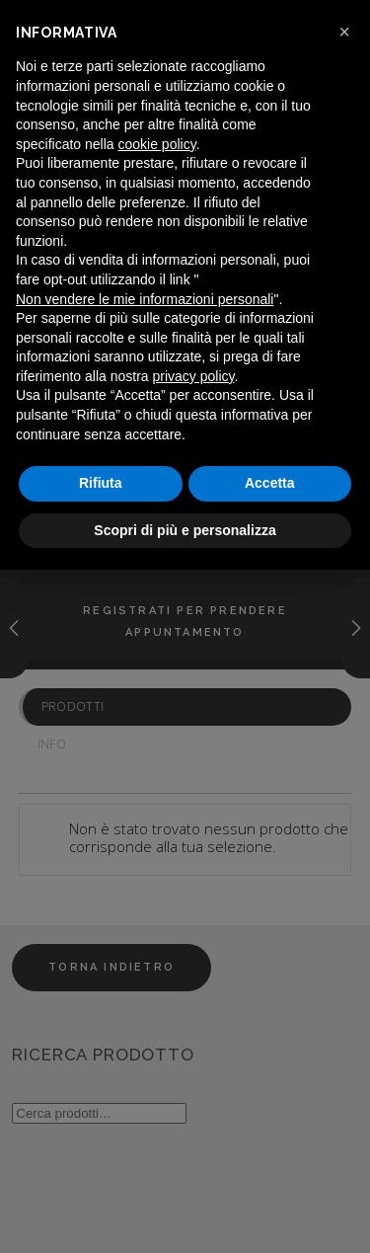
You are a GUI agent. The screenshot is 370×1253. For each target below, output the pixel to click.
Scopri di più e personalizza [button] (184, 530)
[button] (344, 31)
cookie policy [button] (157, 144)
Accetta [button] (270, 483)
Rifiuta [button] (100, 483)
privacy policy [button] (194, 376)
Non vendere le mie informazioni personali (144, 299)
